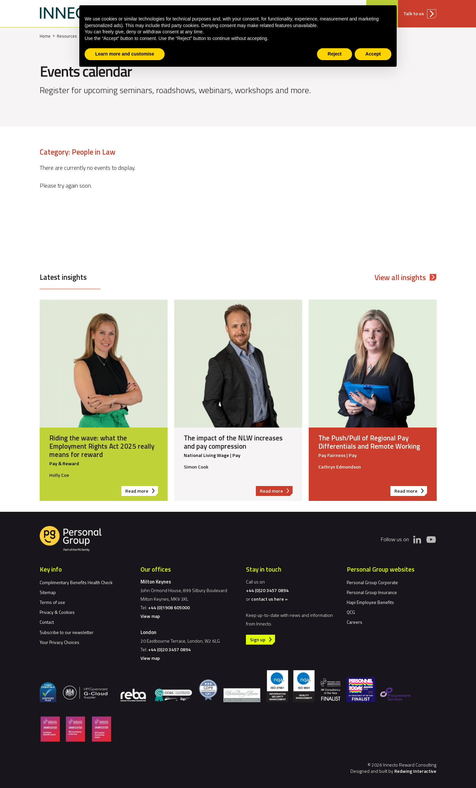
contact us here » (269, 598)
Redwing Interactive (415, 771)
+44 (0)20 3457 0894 (169, 649)
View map (150, 616)
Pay (236, 455)
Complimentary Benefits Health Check (76, 582)
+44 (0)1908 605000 (169, 607)
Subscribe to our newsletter (67, 632)
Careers (354, 622)
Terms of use (52, 602)
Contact (47, 622)
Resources (67, 36)
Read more (141, 491)
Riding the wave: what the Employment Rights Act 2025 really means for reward (101, 446)
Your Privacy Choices (59, 642)
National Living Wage (206, 455)
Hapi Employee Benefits (370, 602)
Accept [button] (373, 53)
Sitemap (48, 592)
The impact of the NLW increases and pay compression (233, 441)
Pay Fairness (331, 455)
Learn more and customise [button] (124, 53)
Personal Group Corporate (372, 582)
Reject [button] (334, 53)
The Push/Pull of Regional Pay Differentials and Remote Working (369, 441)
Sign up (257, 639)
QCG (351, 612)
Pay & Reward (64, 464)
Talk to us (413, 13)
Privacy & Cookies (57, 612)
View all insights (400, 277)
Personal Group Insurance (372, 592)
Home (45, 36)
